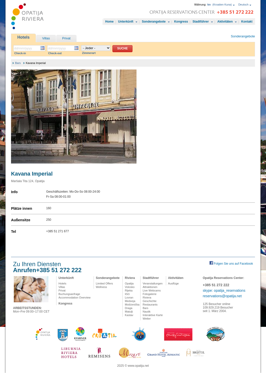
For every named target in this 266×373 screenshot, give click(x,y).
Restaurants (150, 304)
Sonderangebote (154, 21)
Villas (46, 38)
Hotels (23, 37)
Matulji (129, 311)
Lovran (129, 297)
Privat (66, 38)
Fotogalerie (149, 293)
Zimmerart (89, 52)
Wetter (147, 318)
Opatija (129, 283)
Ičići (127, 293)
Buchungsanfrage (69, 293)
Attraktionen (150, 286)
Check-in (20, 53)
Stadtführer (200, 21)
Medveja (130, 301)
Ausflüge (173, 283)
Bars (18, 62)
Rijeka (128, 290)
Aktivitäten (225, 21)
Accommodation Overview (74, 297)
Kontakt (246, 21)
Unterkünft (126, 21)
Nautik (146, 311)
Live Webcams (152, 290)
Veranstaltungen (153, 283)
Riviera (130, 278)
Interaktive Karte (153, 315)
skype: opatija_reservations (224, 290)
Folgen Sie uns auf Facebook (233, 263)
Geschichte (149, 301)
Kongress (181, 21)
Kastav (129, 315)
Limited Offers (104, 283)
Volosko (130, 286)
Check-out (55, 53)
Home (109, 21)
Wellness (101, 286)
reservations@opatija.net (222, 296)
